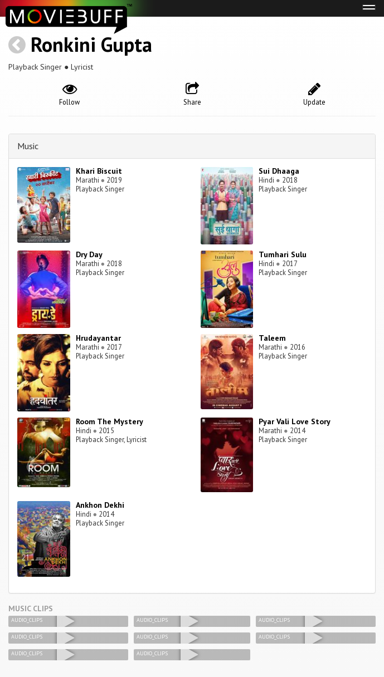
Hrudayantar (98, 338)
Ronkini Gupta (91, 44)
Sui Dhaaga (279, 171)
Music (27, 145)
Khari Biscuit (99, 171)
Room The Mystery (109, 421)
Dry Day (89, 254)
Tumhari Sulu (283, 254)
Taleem (272, 338)
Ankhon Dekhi (100, 505)
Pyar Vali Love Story (294, 421)
